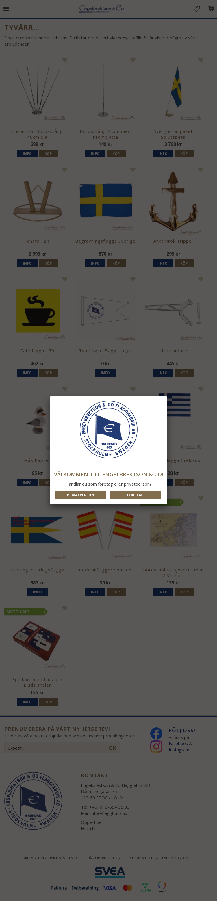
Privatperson (80, 495)
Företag (135, 495)
